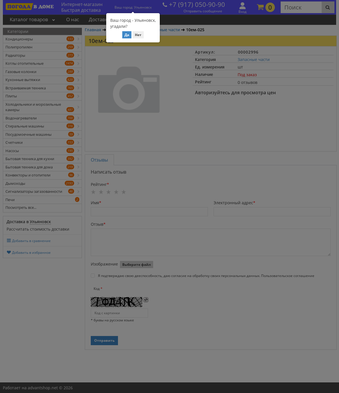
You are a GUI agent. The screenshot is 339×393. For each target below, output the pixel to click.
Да (127, 34)
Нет (138, 34)
